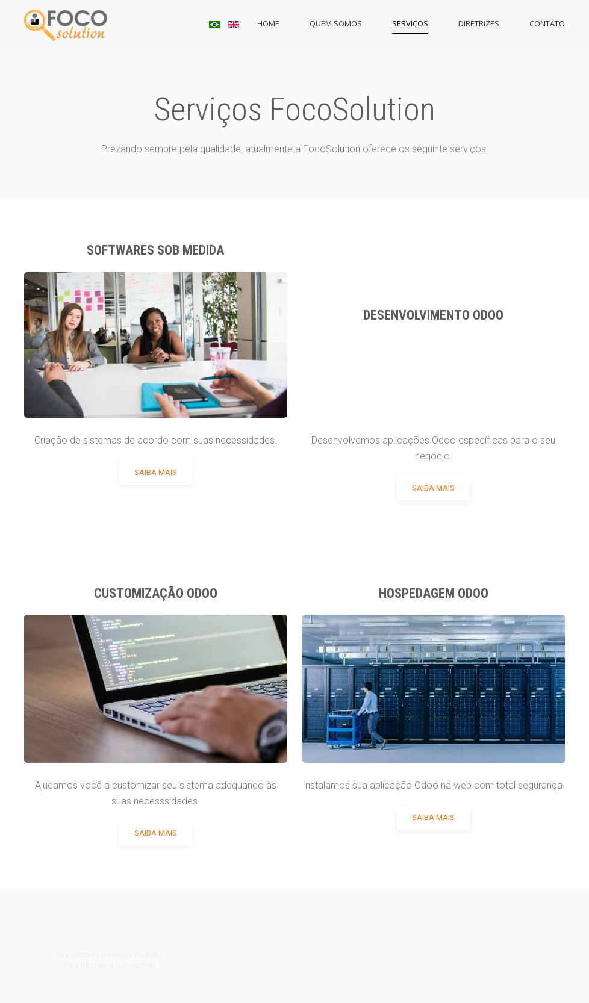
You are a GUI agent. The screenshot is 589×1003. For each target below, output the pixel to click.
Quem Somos (336, 23)
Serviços (410, 23)
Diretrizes (478, 23)
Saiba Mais (155, 472)
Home (268, 23)
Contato (547, 23)
